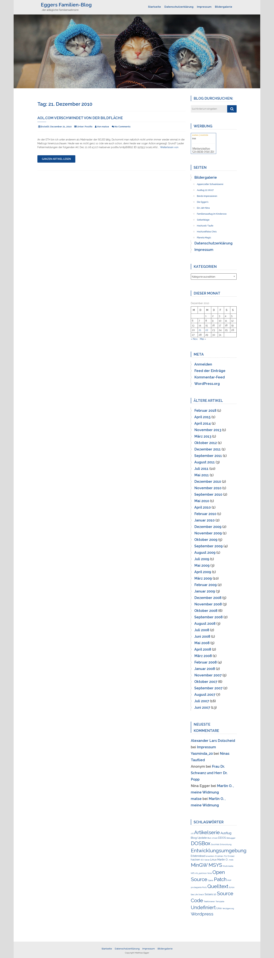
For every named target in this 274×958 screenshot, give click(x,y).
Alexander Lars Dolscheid (213, 741)
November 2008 (208, 604)
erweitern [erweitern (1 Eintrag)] (210, 856)
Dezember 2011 (207, 449)
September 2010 (208, 494)
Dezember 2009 (207, 527)
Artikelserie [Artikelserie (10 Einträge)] (207, 832)
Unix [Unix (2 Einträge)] (219, 908)
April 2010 (202, 507)
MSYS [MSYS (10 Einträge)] (215, 865)
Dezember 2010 (207, 481)
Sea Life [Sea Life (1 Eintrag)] (194, 894)
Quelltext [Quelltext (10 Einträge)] (217, 886)
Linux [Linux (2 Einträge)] (213, 859)
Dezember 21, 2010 (61, 126)
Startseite (154, 6)
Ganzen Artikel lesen (56, 159)
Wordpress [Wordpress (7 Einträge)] (202, 913)
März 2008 (203, 656)
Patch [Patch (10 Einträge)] (220, 879)
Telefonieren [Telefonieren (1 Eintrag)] (209, 901)
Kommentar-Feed (209, 377)
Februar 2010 (205, 514)
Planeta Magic (204, 236)
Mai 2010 (201, 501)
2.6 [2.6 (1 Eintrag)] (192, 833)
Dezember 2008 (207, 598)
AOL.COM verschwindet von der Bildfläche (80, 118)
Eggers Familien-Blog (66, 5)
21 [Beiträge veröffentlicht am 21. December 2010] (200, 330)
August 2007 (204, 694)
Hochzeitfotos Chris (207, 230)
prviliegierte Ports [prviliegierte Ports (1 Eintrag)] (199, 887)
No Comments (123, 126)
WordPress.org (207, 384)
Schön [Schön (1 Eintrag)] (232, 887)
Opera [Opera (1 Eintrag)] (210, 880)
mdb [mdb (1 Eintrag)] (231, 860)
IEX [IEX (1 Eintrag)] (202, 860)
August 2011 (204, 462)
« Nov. (194, 339)
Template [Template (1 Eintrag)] (220, 901)
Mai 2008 (202, 643)
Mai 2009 (202, 565)
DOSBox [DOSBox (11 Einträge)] (200, 843)
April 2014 (202, 423)
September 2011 (208, 456)
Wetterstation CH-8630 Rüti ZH (203, 150)
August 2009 (204, 552)
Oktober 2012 (205, 443)
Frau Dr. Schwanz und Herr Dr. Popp (209, 772)
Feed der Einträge (209, 371)
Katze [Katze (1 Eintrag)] (207, 860)
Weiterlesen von (169, 147)
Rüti (194, 138)
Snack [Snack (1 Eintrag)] (201, 894)
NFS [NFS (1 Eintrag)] (192, 873)
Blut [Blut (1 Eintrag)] (209, 838)
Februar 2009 (205, 585)
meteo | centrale (200, 135)
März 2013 (202, 436)
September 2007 (208, 688)
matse (196, 799)
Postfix (88, 126)
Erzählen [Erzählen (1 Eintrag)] (219, 856)
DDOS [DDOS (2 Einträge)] (222, 837)
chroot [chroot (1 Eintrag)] (215, 838)
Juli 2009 (201, 559)
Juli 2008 (201, 630)
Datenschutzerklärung (178, 6)
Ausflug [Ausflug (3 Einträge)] (226, 833)
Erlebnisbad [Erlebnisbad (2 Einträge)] (198, 856)
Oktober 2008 (205, 611)
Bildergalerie (223, 6)
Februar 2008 (205, 662)
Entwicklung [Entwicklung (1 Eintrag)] (226, 844)
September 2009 (208, 546)
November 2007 (208, 675)
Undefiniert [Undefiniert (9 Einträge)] (203, 907)
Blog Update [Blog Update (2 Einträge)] (199, 837)
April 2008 (202, 649)
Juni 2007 (202, 707)
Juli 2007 (201, 701)
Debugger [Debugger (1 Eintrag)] (230, 838)
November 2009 (208, 533)
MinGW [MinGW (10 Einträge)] (199, 865)
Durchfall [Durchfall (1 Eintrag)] (215, 844)
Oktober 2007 (205, 682)
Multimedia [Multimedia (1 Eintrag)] (228, 866)
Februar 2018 (205, 410)
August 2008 (204, 623)
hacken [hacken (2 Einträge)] (195, 859)
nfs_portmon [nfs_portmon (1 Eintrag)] (201, 873)
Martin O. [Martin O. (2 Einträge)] (222, 859)
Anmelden (203, 364)
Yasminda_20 (202, 753)
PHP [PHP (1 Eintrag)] (229, 880)
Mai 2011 (201, 475)
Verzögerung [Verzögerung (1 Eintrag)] (228, 908)
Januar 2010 (204, 520)
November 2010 (207, 488)
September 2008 (208, 617)
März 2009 (203, 578)
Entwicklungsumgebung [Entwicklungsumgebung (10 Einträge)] (218, 850)
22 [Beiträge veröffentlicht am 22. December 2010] (206, 330)
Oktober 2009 (205, 540)
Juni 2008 (202, 636)
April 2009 (202, 572)
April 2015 (202, 417)
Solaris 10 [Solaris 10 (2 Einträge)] (210, 894)
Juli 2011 (201, 469)
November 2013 (207, 430)
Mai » (203, 339)
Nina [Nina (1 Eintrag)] (209, 873)
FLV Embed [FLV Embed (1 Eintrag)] (229, 856)
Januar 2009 (204, 591)
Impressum (204, 6)
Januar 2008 (204, 669)
